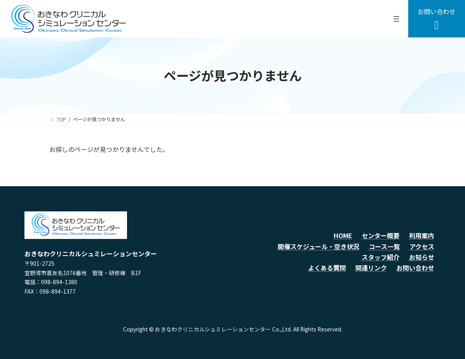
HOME (343, 235)
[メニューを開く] (396, 18)
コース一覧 (384, 246)
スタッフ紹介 (381, 257)
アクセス (421, 246)
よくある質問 (327, 267)
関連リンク (371, 267)
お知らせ (421, 257)
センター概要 (381, 235)
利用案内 (421, 235)
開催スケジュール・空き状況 (318, 246)
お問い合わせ (415, 267)
